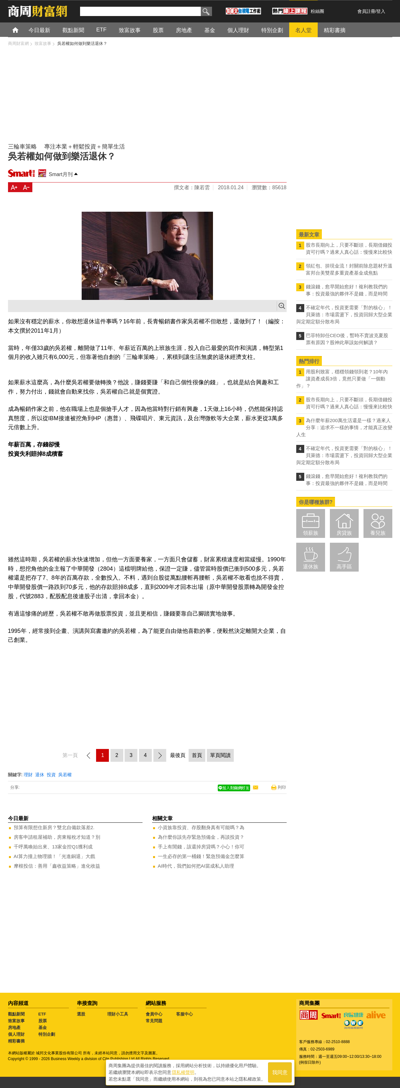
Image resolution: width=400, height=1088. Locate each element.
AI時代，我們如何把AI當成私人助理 (196, 866)
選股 (81, 1014)
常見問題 (154, 1020)
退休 (39, 774)
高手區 (344, 566)
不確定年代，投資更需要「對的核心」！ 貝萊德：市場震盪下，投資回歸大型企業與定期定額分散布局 (344, 314)
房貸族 (344, 533)
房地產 (14, 1027)
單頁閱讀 (220, 755)
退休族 (310, 566)
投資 (51, 774)
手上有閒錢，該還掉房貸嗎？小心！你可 (201, 846)
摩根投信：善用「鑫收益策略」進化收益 (57, 866)
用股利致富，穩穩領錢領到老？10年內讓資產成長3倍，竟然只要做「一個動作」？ (342, 378)
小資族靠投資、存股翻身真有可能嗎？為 (201, 827)
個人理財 (16, 1034)
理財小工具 (117, 1014)
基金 (42, 1027)
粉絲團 (317, 11)
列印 (282, 787)
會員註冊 (366, 11)
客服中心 (184, 1014)
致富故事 (16, 1020)
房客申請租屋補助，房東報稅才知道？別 (57, 837)
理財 (28, 774)
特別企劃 (46, 1034)
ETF (42, 1014)
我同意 (280, 1072)
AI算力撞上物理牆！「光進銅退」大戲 (54, 856)
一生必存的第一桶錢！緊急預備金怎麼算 (201, 856)
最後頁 (177, 755)
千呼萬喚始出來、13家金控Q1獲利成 (53, 846)
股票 (42, 1020)
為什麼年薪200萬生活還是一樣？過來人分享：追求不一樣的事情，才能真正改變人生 (344, 427)
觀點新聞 (16, 1014)
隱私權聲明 (183, 1072)
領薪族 (310, 533)
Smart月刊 (61, 174)
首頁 (21, 29)
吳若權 (65, 774)
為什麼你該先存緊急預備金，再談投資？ (201, 837)
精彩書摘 (16, 1041)
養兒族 (378, 533)
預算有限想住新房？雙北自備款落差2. (54, 827)
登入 (380, 11)
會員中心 (154, 1014)
